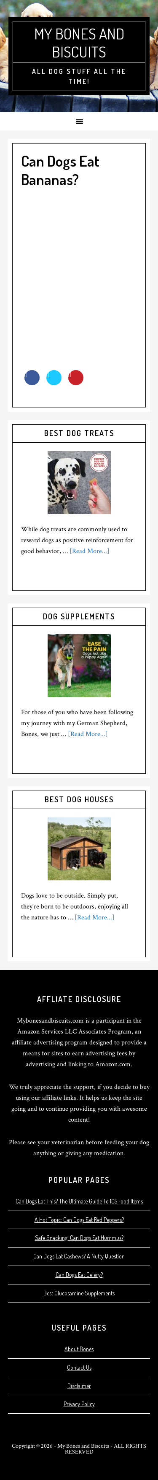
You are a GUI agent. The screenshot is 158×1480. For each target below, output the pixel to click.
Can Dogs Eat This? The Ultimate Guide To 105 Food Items (79, 1201)
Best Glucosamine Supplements (79, 1293)
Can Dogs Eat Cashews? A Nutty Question (79, 1256)
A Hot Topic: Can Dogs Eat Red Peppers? (79, 1219)
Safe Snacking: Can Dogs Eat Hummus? (79, 1237)
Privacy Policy (79, 1403)
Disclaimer (79, 1385)
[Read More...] (90, 551)
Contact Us (79, 1367)
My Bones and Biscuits (79, 42)
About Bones (79, 1348)
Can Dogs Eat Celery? (79, 1274)
